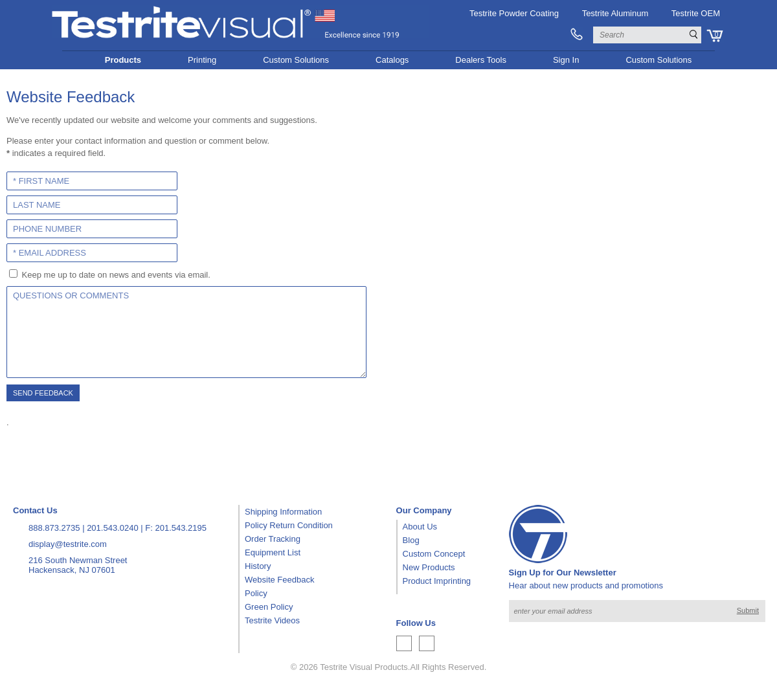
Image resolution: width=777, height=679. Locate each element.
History (258, 566)
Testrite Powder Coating (514, 13)
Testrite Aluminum (615, 13)
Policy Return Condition (289, 525)
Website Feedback (279, 579)
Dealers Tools (480, 60)
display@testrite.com (67, 544)
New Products (429, 567)
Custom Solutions (296, 60)
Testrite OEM (695, 13)
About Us (420, 526)
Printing (202, 60)
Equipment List (272, 552)
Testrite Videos (272, 620)
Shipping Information (283, 512)
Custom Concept (434, 554)
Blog (411, 540)
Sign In (566, 60)
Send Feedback (43, 393)
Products (123, 60)
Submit (748, 610)
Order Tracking (272, 539)
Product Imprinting (437, 581)
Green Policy (269, 607)
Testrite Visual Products (364, 667)
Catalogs (392, 60)
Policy (256, 593)
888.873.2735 (54, 528)
